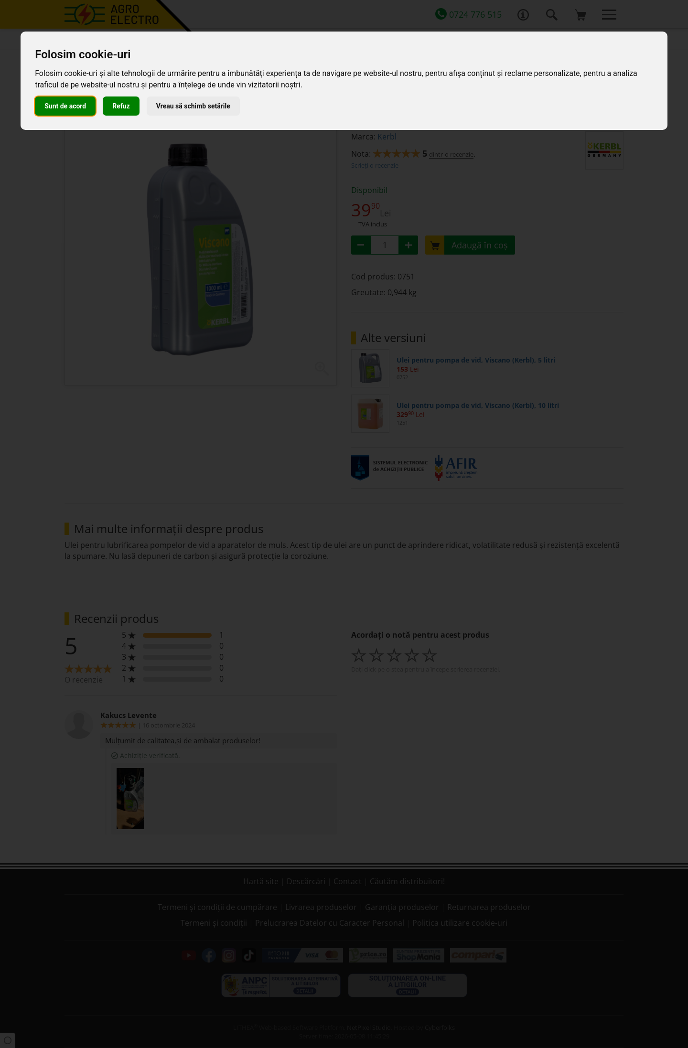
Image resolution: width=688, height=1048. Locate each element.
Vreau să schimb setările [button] (193, 106)
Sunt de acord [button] (65, 106)
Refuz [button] (121, 106)
